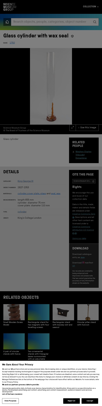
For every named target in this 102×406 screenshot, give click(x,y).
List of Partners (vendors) (12, 398)
